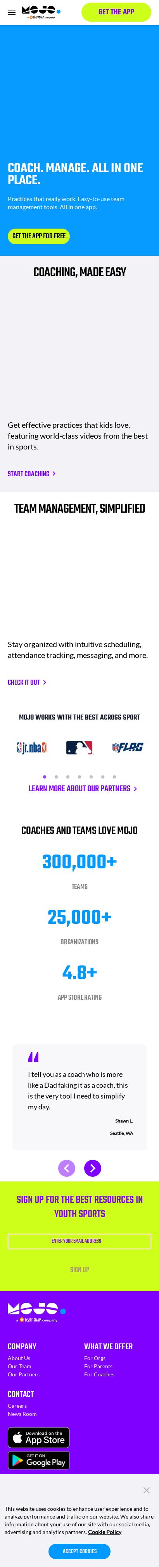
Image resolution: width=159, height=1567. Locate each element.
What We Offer (108, 1346)
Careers (17, 1405)
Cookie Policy (104, 1532)
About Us (19, 1358)
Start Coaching (28, 474)
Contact (21, 1394)
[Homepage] (41, 12)
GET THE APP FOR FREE (39, 236)
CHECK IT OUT (24, 683)
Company (22, 1346)
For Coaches (99, 1374)
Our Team (19, 1366)
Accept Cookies (80, 1551)
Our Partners (24, 1374)
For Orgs (94, 1358)
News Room (22, 1413)
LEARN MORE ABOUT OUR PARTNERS (80, 789)
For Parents (98, 1366)
